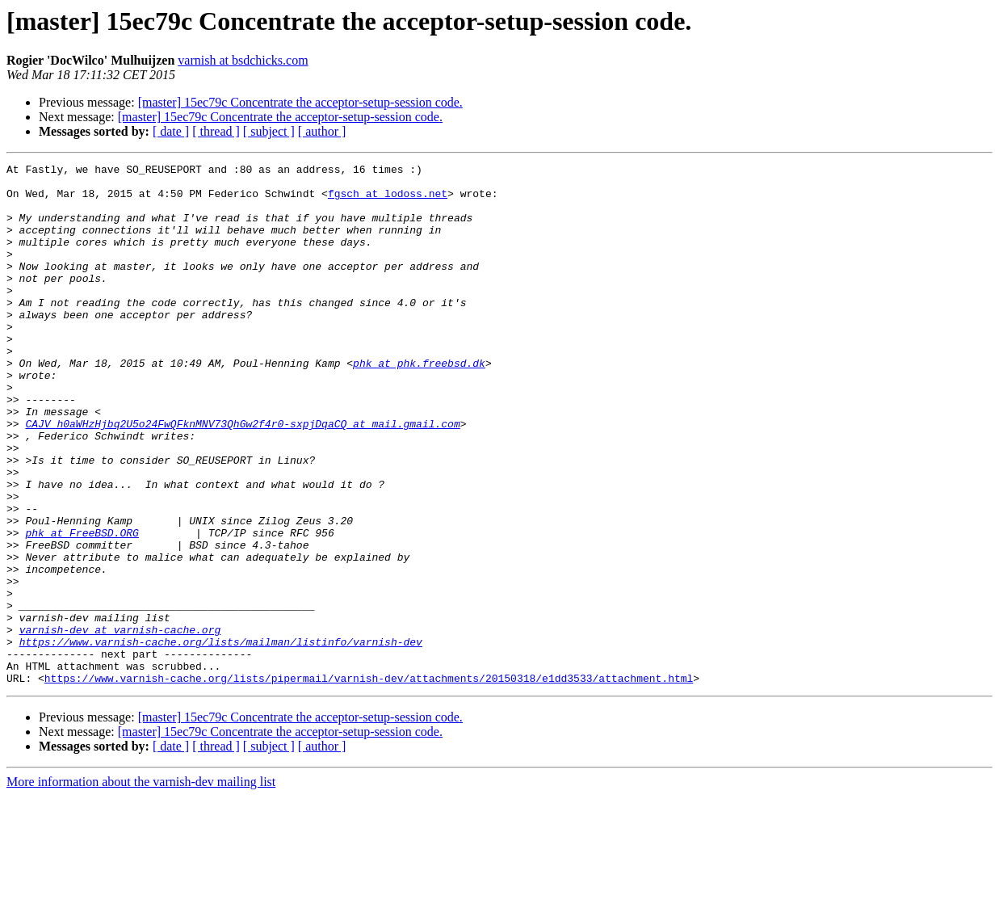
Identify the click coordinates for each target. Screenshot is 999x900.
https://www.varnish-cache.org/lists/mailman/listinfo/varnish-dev (220, 738)
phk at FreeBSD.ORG (81, 607)
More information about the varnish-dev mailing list (140, 886)
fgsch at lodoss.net (387, 200)
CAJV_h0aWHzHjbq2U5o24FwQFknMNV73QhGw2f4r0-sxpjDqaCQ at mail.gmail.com (242, 476)
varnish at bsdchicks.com (243, 60)
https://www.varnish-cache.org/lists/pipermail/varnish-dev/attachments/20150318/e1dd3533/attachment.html (368, 782)
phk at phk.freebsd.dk (419, 404)
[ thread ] (216, 131)
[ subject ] (269, 131)
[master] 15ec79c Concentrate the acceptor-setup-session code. (300, 102)
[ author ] (322, 131)
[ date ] (171, 131)
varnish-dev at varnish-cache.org (120, 724)
